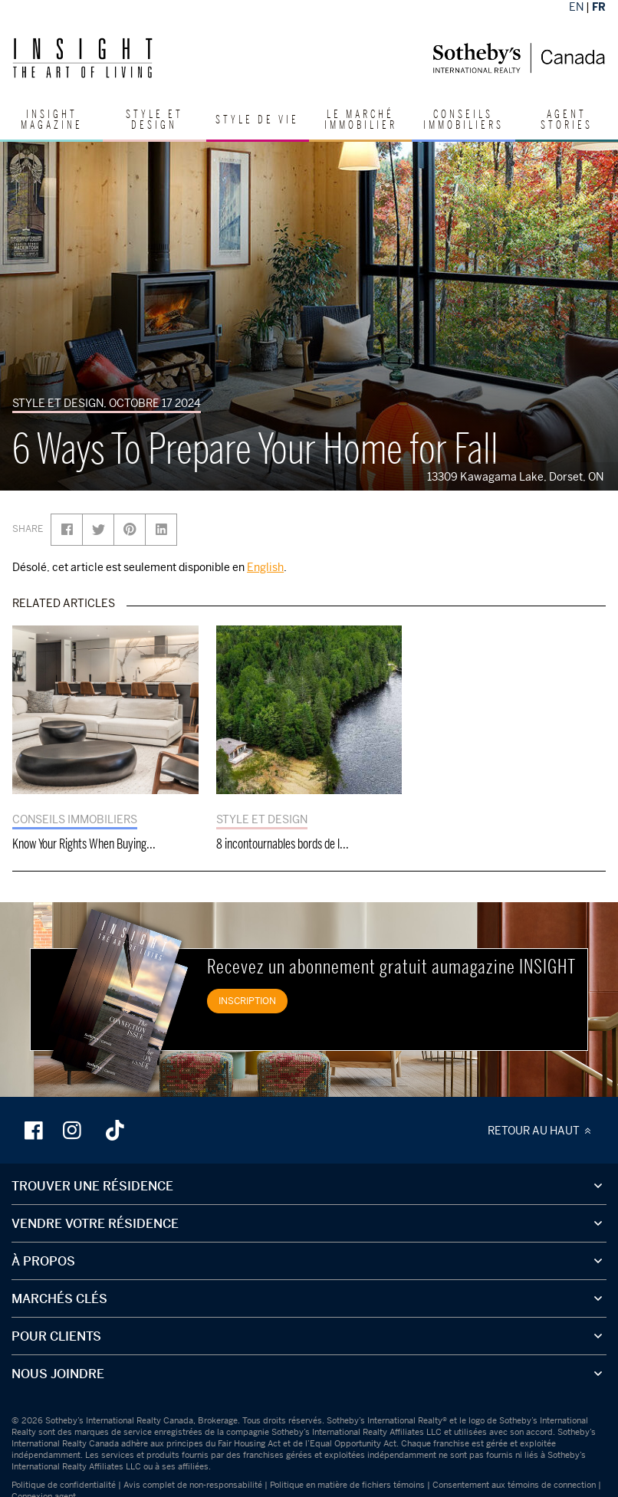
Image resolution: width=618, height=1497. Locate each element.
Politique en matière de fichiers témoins (347, 1484)
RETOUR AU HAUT (541, 1130)
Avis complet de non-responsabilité (192, 1484)
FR (599, 6)
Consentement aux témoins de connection (514, 1484)
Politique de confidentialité (64, 1484)
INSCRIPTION (247, 1000)
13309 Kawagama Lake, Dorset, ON (518, 476)
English (265, 566)
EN (576, 6)
